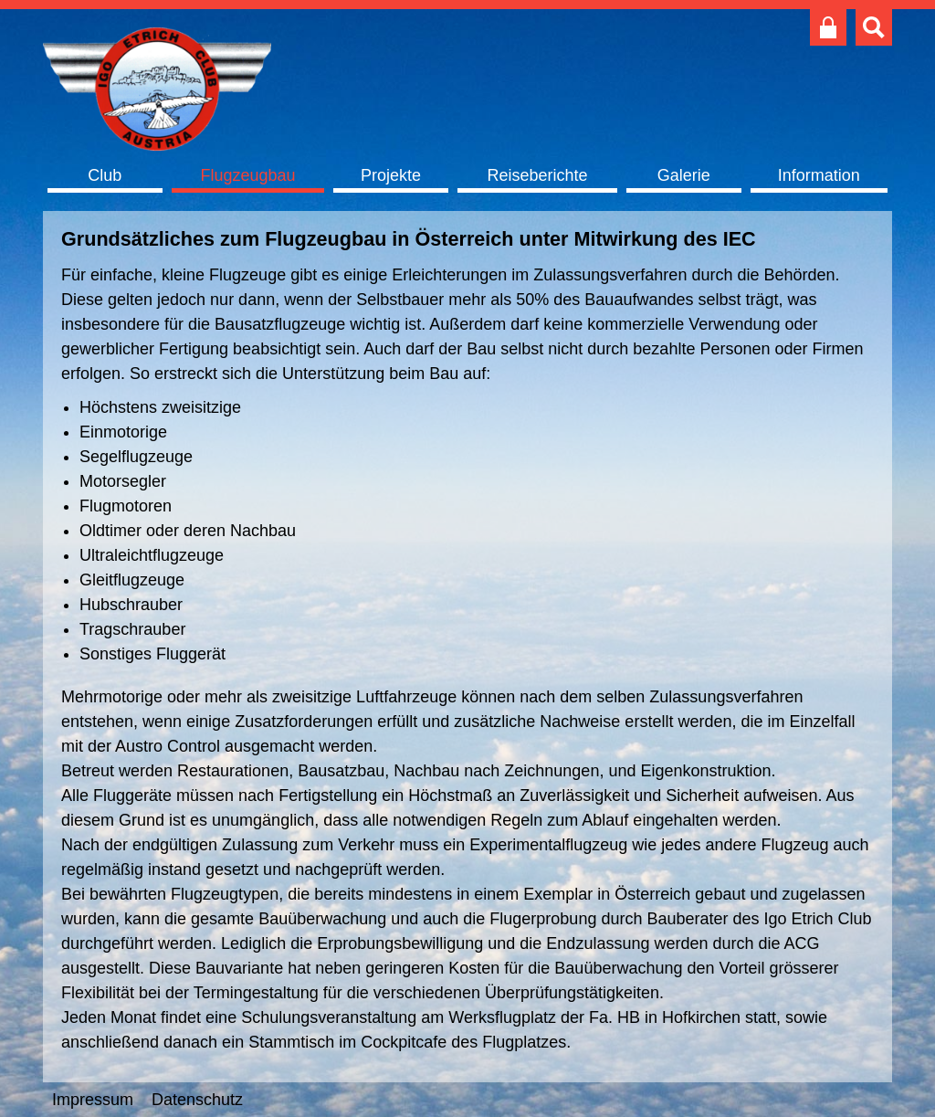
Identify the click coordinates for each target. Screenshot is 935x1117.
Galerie (683, 175)
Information (819, 175)
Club (104, 175)
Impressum (92, 1100)
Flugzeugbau (247, 175)
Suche (874, 27)
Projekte (391, 175)
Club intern (828, 27)
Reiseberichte (537, 175)
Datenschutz (197, 1100)
